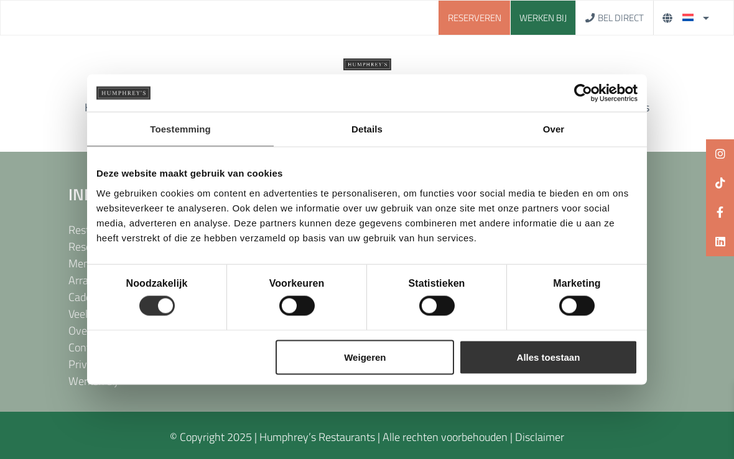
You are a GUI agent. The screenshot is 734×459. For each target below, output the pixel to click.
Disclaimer (539, 437)
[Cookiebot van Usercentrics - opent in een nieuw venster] (583, 93)
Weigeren (365, 356)
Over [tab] (554, 129)
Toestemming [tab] (180, 129)
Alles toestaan (548, 356)
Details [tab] (367, 129)
